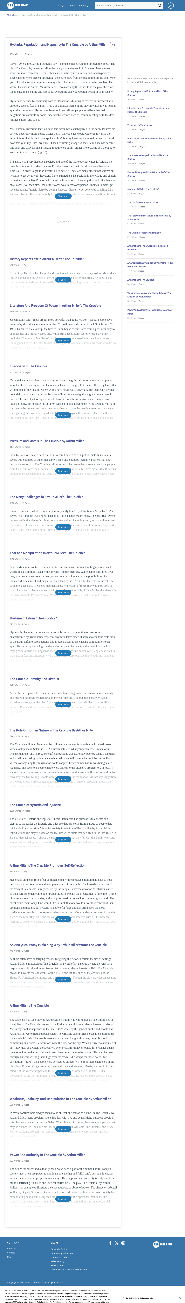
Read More (63, 279)
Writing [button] (82, 5)
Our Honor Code (59, 1257)
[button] (113, 46)
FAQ (9, 1256)
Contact (11, 1252)
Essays (61, 5)
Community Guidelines (62, 1253)
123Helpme (12, 14)
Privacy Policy (57, 1261)
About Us (11, 1248)
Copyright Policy (59, 1249)
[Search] (159, 6)
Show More (63, 196)
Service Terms (57, 1265)
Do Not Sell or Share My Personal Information (73, 1269)
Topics (71, 5)
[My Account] (172, 5)
